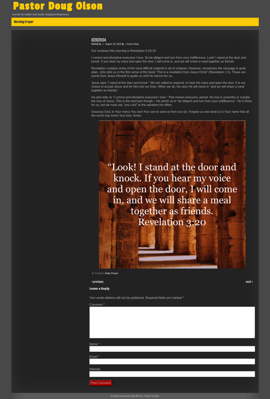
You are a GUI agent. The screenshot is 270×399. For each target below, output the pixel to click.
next (249, 281)
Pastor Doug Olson (58, 6)
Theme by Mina (151, 396)
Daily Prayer (111, 273)
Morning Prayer (23, 22)
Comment (97, 304)
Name (94, 344)
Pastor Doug (133, 44)
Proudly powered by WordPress (126, 396)
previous (98, 281)
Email (94, 356)
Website (94, 369)
